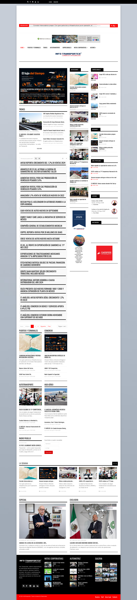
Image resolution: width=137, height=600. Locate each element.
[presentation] (114, 463)
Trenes (45, 47)
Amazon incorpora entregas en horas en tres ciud (103, 177)
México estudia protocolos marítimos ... (106, 148)
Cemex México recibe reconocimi (58, 576)
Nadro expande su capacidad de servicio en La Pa (103, 165)
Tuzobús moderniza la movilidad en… (28, 420)
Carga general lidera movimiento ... (107, 104)
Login (50, 2)
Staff (102, 597)
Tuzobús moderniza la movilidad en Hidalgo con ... (79, 181)
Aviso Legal (108, 597)
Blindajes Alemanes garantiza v (83, 563)
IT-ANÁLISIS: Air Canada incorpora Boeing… (55, 428)
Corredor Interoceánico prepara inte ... (107, 135)
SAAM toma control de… (25, 374)
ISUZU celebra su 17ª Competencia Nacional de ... (79, 162)
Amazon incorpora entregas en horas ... (107, 141)
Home (22, 47)
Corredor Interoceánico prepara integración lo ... (78, 87)
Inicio (21, 326)
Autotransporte (55, 47)
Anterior (27, 326)
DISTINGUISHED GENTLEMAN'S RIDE (58, 583)
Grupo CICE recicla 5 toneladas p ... (107, 94)
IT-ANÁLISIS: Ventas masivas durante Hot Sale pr (103, 183)
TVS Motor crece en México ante (85, 576)
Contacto (114, 597)
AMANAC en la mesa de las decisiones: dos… (33, 543)
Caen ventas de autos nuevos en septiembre (39, 211)
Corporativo (95, 204)
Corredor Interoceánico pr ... (26, 481)
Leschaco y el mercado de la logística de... (101, 209)
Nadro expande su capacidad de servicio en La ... (78, 200)
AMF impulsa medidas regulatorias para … (54, 113)
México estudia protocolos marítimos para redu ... (76, 125)
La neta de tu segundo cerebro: (58, 570)
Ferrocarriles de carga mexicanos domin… (54, 122)
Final (49, 326)
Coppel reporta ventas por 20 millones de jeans (41, 232)
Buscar (114, 26)
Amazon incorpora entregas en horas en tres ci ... (78, 106)
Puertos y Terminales (34, 47)
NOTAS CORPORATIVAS (81, 47)
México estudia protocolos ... (66, 481)
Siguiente (43, 326)
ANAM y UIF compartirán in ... (86, 481)
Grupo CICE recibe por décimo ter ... (108, 75)
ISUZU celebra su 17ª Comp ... (106, 481)
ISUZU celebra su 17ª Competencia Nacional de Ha (104, 171)
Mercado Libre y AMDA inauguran (84, 570)
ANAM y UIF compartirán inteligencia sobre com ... (76, 144)
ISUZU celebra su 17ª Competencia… (30, 410)
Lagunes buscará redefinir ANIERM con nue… (84, 543)
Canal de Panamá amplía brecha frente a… (54, 130)
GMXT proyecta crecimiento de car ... (107, 114)
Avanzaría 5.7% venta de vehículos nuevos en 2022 (42, 196)
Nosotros (97, 597)
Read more (39, 148)
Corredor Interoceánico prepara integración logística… (30, 356)
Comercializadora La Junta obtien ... (107, 85)
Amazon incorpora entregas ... (46, 481)
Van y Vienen (96, 213)
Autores (93, 47)
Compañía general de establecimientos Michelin (41, 226)
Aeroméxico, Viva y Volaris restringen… (54, 422)
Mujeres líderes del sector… (26, 368)
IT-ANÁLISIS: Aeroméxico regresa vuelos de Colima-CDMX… (54, 410)
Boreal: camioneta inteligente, (82, 583)
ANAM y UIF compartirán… (51, 368)
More (65, 102)
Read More (93, 80)
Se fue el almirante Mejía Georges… (30, 445)
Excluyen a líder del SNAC (97, 201)
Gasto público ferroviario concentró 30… (53, 139)
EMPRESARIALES (67, 47)
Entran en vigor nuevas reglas (58, 563)
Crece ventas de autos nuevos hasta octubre (40, 239)
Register (56, 2)
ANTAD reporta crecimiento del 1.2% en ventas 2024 (42, 163)
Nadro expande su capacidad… (52, 374)
